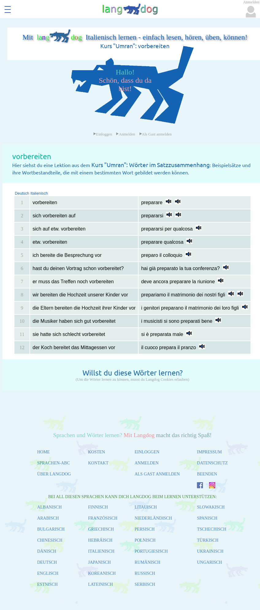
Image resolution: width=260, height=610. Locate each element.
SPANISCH (207, 518)
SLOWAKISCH (210, 507)
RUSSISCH (145, 573)
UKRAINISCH (210, 551)
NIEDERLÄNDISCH (153, 518)
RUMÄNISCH (147, 562)
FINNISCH (98, 507)
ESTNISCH (47, 584)
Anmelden (125, 134)
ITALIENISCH (101, 551)
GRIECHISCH (101, 529)
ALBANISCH (49, 507)
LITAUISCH (146, 507)
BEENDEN (207, 474)
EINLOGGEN (147, 452)
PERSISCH (145, 529)
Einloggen (102, 134)
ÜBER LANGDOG (54, 474)
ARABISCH (48, 518)
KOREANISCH (102, 573)
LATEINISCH (100, 584)
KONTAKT (98, 463)
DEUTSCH (47, 562)
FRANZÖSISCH (102, 518)
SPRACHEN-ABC (53, 463)
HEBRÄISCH (100, 540)
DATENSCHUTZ (212, 463)
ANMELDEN (147, 463)
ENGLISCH (47, 573)
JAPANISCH (99, 562)
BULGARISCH (50, 529)
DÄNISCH (46, 551)
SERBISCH (145, 584)
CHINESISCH (49, 540)
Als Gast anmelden (155, 134)
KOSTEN (96, 452)
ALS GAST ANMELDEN (157, 474)
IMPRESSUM (209, 452)
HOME (43, 452)
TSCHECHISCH (211, 529)
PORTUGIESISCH (151, 551)
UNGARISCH (209, 562)
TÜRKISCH (207, 540)
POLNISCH (145, 540)
